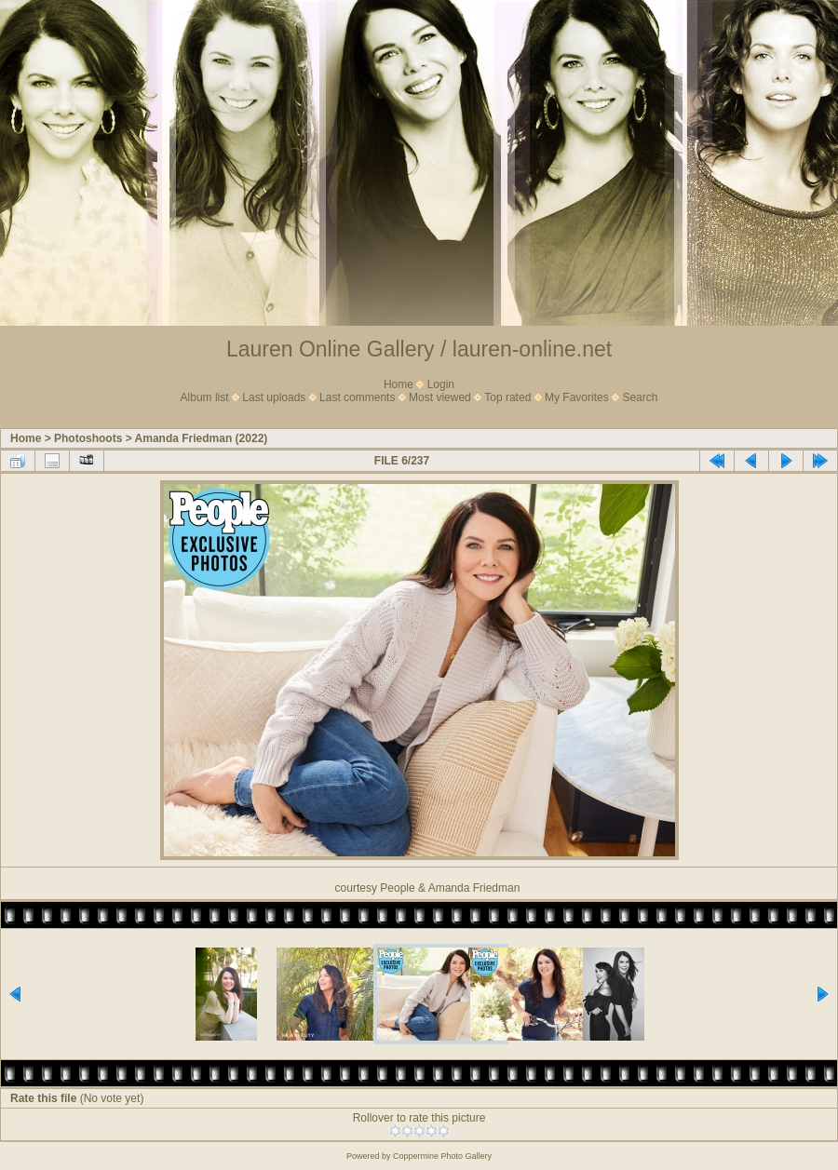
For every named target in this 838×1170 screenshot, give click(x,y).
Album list (205, 397)
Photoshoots (88, 438)
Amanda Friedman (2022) (201, 438)
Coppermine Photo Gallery (442, 1156)
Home (398, 384)
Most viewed (440, 397)
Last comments (357, 397)
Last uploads (273, 397)
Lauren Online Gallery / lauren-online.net (419, 349)
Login (440, 384)
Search (639, 397)
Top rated (507, 397)
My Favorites (577, 397)
